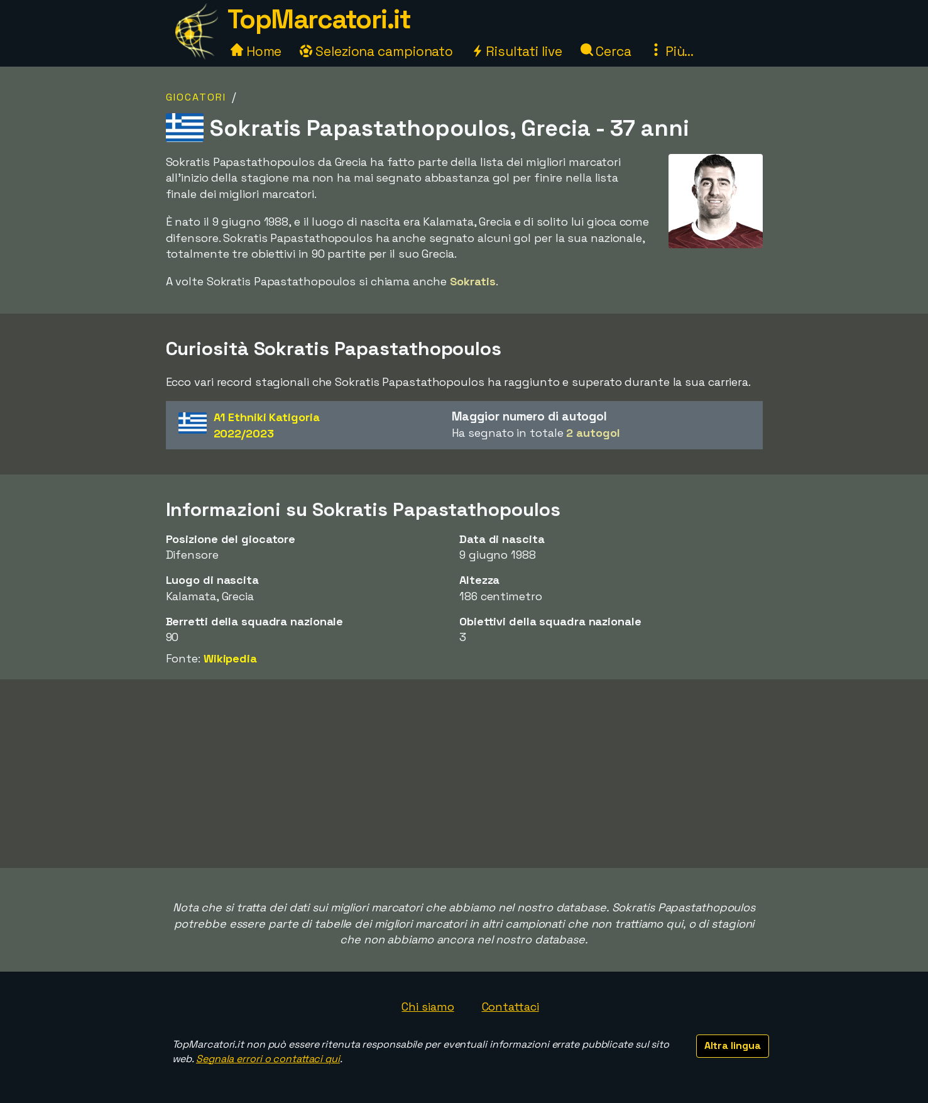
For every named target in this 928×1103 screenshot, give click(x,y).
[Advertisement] (464, 774)
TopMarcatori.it (319, 19)
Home (256, 51)
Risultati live (516, 51)
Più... (672, 51)
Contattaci (510, 1006)
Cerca (606, 51)
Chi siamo (427, 1006)
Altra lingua (732, 1045)
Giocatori (196, 97)
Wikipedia (230, 658)
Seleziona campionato (376, 51)
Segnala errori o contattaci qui (268, 1058)
